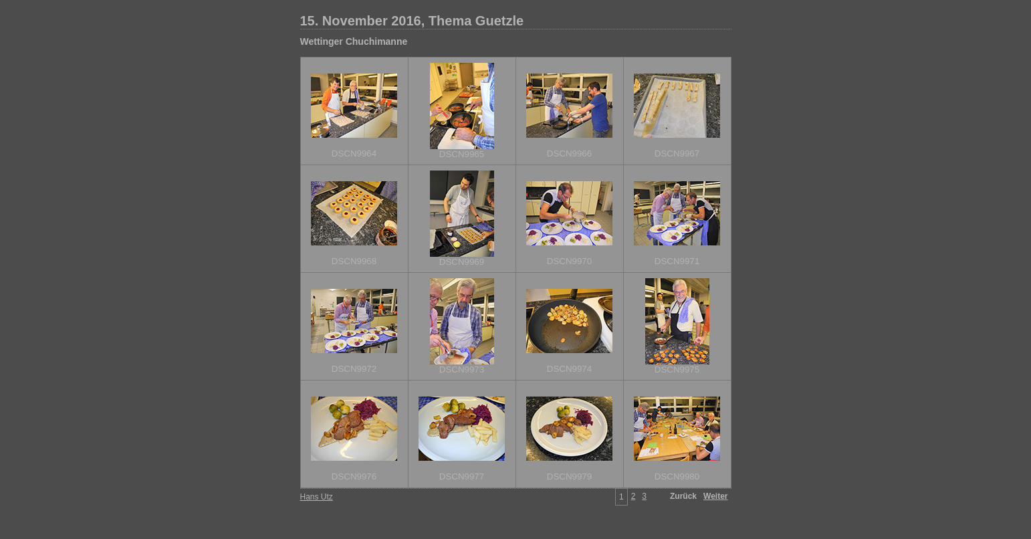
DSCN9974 (569, 369)
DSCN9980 (677, 476)
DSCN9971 (677, 261)
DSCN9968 (354, 261)
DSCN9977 (461, 476)
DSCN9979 (569, 476)
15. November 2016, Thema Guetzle (412, 20)
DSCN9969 (461, 262)
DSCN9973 (461, 369)
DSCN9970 (569, 261)
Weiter (715, 496)
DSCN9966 (569, 153)
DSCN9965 (461, 154)
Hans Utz (316, 497)
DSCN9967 (677, 153)
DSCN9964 (354, 153)
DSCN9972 (354, 369)
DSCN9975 (677, 369)
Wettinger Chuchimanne (354, 41)
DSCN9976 (354, 476)
